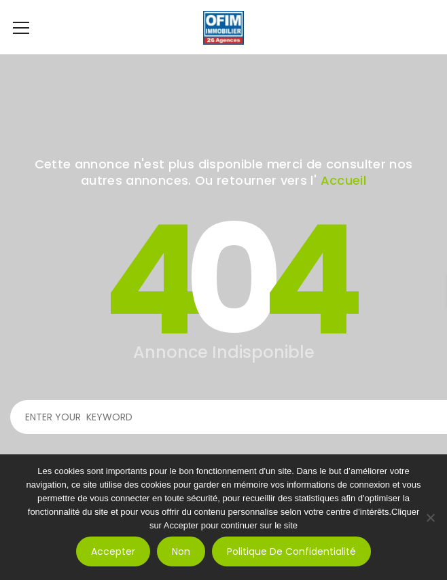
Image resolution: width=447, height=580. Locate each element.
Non (181, 551)
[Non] (430, 517)
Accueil (344, 180)
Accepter (113, 551)
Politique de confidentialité (291, 551)
